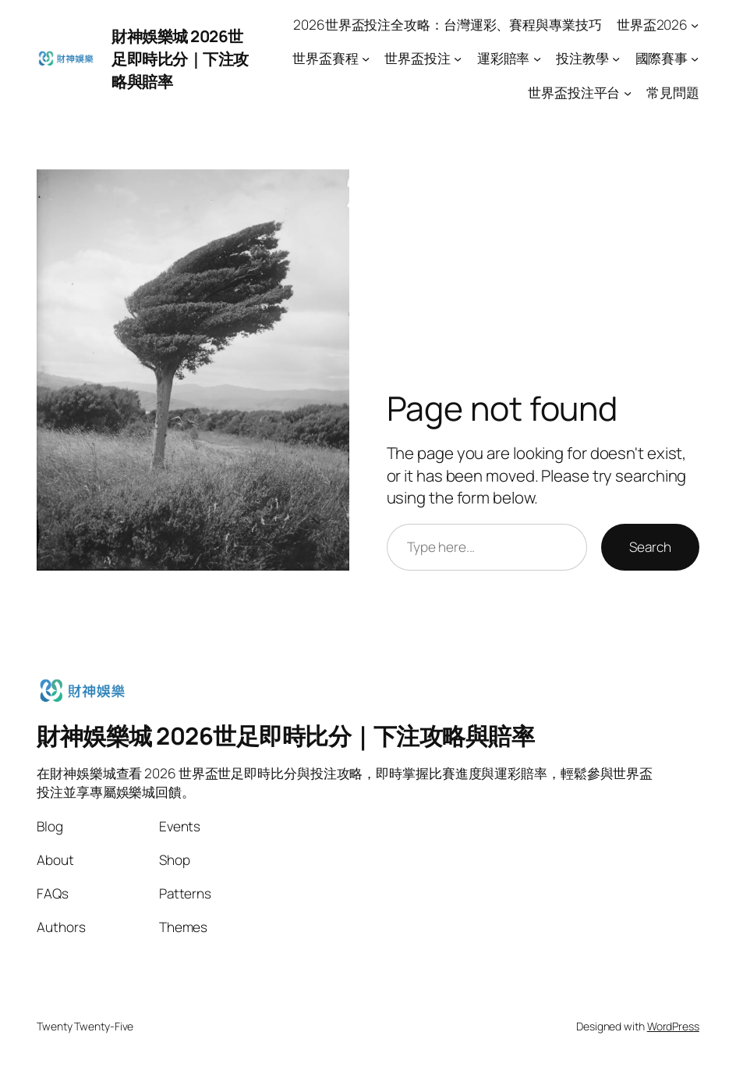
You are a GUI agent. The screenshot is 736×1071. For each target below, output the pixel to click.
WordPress (673, 1026)
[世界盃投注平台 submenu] (628, 92)
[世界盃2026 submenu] (695, 25)
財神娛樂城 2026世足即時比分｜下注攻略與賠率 (180, 58)
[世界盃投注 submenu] (458, 58)
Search (650, 547)
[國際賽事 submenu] (695, 58)
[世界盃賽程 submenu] (366, 58)
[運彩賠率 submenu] (537, 58)
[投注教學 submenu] (616, 58)
